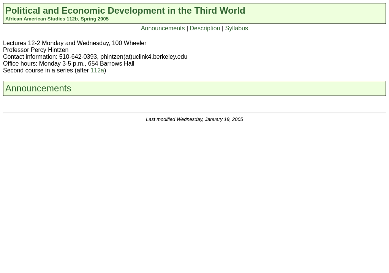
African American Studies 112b (41, 19)
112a (97, 70)
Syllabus (236, 28)
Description (205, 28)
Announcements (163, 28)
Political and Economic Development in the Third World (125, 10)
